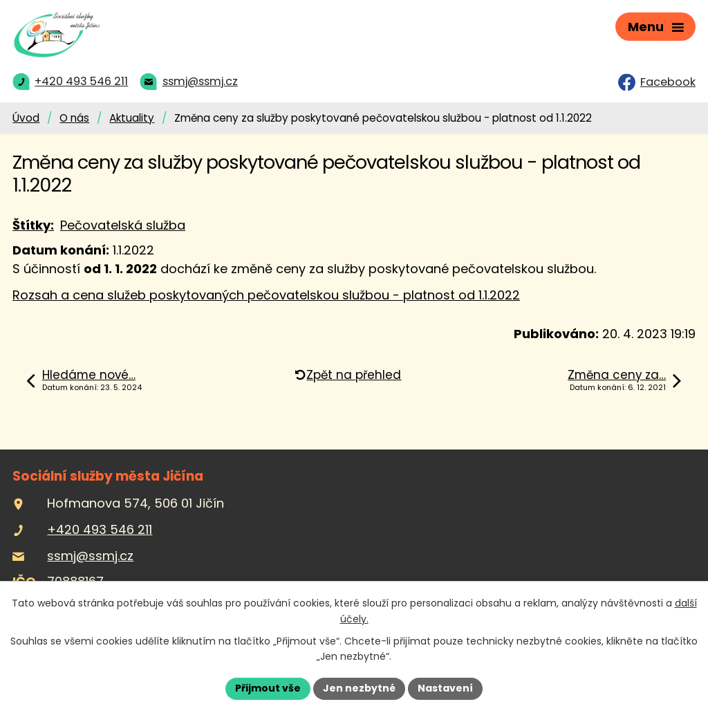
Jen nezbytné (359, 688)
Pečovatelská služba (122, 225)
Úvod (25, 118)
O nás (74, 118)
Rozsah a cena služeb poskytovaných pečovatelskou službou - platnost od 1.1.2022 (266, 295)
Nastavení (445, 688)
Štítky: (33, 225)
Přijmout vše (268, 688)
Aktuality (131, 118)
